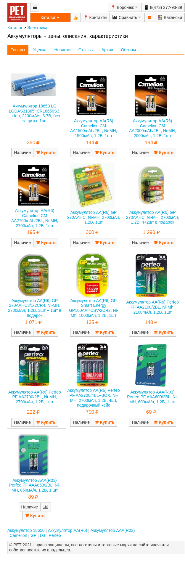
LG (43, 535)
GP (33, 535)
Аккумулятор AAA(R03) (113, 530)
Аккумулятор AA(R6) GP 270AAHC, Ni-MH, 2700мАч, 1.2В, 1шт (93, 217)
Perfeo (55, 535)
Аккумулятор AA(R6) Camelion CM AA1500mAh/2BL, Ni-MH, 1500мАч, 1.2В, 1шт (93, 128)
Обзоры (128, 49)
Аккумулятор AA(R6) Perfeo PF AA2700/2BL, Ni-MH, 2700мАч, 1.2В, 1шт (34, 397)
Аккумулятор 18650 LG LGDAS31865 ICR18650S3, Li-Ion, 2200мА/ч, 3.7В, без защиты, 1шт (34, 113)
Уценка (39, 49)
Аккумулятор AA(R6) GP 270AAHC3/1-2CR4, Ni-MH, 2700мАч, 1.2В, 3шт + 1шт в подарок (34, 308)
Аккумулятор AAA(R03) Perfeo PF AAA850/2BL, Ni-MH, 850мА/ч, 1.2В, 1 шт (34, 485)
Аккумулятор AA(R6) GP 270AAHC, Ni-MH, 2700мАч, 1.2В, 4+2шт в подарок (152, 217)
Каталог (14, 27)
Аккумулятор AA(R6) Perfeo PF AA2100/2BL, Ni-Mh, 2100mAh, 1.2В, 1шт (152, 307)
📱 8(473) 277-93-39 (163, 7)
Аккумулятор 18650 (25, 530)
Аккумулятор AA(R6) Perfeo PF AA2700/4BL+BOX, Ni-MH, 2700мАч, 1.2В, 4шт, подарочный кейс (93, 397)
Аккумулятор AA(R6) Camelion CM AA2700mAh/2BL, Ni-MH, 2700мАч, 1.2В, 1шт (34, 218)
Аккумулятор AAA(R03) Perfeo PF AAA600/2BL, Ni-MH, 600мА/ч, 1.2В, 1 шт (152, 397)
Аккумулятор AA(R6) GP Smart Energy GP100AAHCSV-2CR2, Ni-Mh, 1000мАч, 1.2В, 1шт (93, 308)
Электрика (37, 27)
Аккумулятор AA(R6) (67, 530)
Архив (107, 49)
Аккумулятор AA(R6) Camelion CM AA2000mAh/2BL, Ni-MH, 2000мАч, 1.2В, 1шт (152, 128)
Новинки (62, 49)
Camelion (18, 535)
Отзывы (86, 49)
